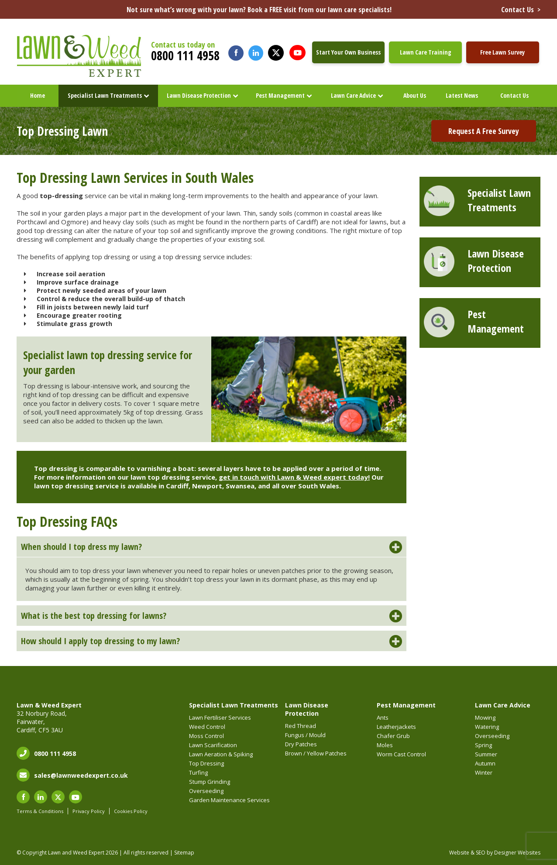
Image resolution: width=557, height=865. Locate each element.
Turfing (198, 772)
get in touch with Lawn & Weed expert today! (294, 477)
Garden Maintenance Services (229, 800)
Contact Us (514, 95)
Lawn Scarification (213, 745)
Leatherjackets (396, 727)
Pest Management (280, 95)
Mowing (485, 717)
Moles (385, 745)
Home (37, 95)
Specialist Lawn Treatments (105, 95)
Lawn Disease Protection (199, 95)
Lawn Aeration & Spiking (221, 754)
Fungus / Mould (305, 735)
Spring (483, 745)
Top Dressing (206, 763)
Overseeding (206, 791)
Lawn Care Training (425, 52)
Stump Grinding (209, 782)
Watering (487, 727)
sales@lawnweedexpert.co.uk (81, 775)
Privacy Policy (88, 811)
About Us (414, 95)
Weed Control (207, 727)
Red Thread (300, 726)
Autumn (485, 763)
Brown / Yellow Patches (316, 753)
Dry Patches (301, 744)
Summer (486, 754)
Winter (483, 772)
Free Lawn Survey (502, 52)
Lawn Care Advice (353, 95)
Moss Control (206, 736)
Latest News (462, 95)
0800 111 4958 (185, 55)
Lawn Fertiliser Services (220, 717)
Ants (383, 717)
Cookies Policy (131, 811)
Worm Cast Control (401, 754)
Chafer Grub (393, 736)
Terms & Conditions (40, 811)
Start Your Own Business (348, 52)
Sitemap (184, 852)
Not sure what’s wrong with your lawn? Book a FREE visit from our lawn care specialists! (334, 9)
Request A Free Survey (483, 131)
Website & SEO (467, 852)
